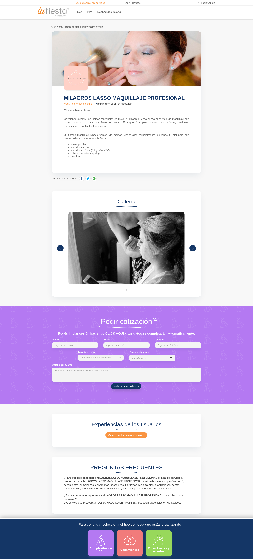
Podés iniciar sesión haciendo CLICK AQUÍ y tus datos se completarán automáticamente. (126, 333)
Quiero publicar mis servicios (90, 3)
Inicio (79, 12)
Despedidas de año (109, 12)
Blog (89, 12)
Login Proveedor (133, 3)
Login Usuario (208, 3)
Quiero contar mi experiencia (125, 435)
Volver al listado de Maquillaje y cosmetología (78, 26)
